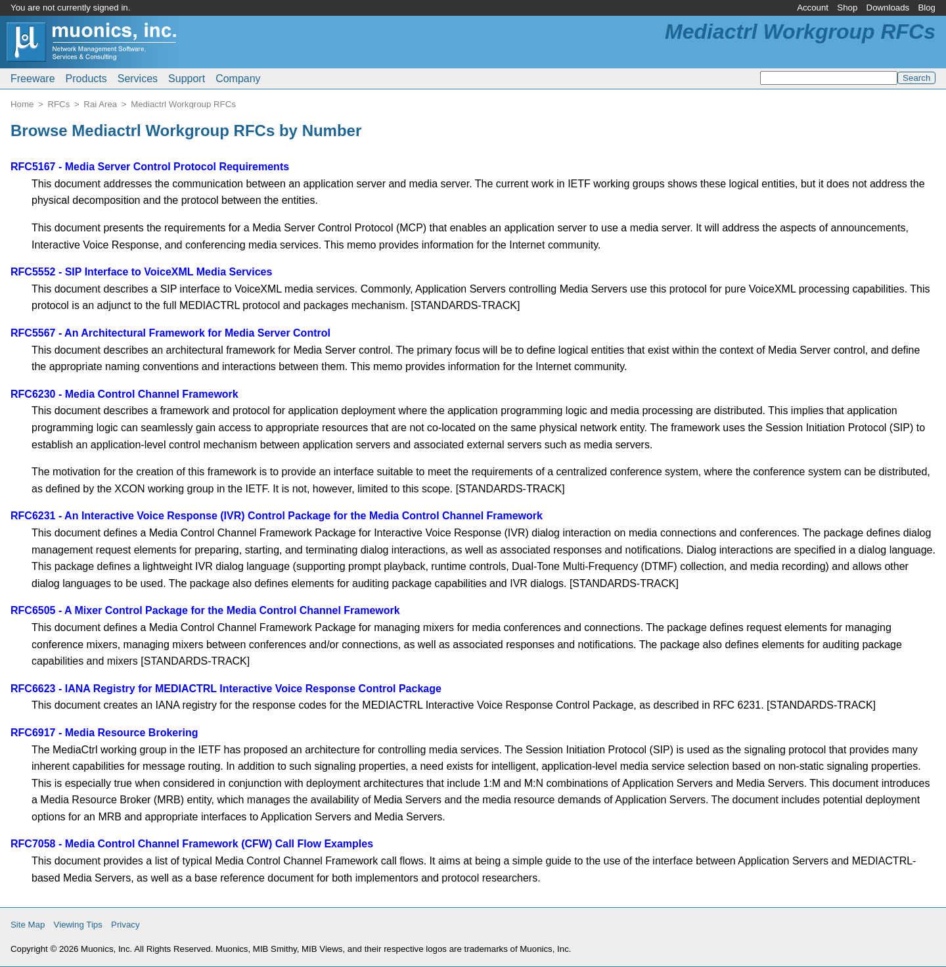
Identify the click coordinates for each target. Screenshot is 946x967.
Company (237, 78)
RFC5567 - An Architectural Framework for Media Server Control (170, 333)
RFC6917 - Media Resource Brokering (104, 732)
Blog (926, 7)
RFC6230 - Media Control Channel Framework (124, 394)
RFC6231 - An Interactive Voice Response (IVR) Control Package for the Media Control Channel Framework (277, 515)
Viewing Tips (78, 925)
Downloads (888, 7)
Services (138, 78)
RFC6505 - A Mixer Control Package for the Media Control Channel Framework (205, 610)
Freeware (33, 78)
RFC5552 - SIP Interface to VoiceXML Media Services (141, 271)
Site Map (28, 925)
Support (186, 78)
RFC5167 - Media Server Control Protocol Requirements (150, 166)
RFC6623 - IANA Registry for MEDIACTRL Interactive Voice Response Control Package (226, 688)
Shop (847, 7)
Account (812, 7)
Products (86, 78)
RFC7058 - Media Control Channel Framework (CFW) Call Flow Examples (192, 843)
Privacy (125, 925)
